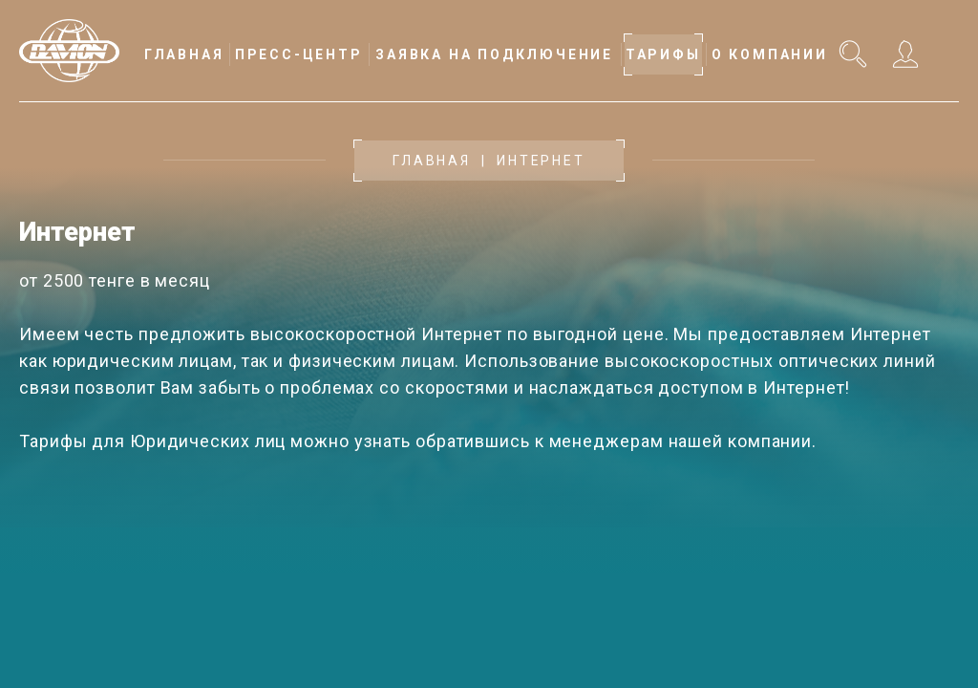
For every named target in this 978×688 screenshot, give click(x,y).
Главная (432, 160)
